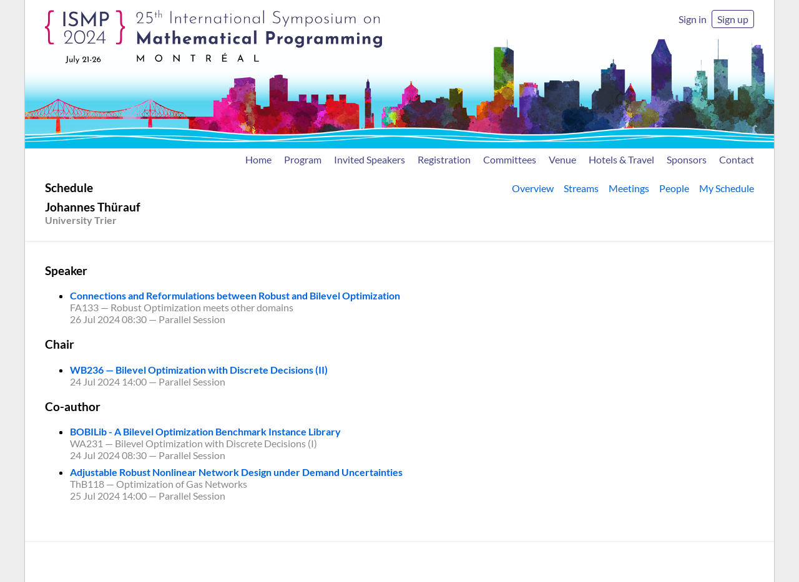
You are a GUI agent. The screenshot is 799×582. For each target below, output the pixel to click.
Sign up (732, 19)
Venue (562, 159)
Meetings (629, 188)
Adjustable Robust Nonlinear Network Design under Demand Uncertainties (236, 472)
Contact (736, 159)
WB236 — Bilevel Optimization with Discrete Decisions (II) (199, 370)
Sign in (693, 19)
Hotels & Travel (621, 159)
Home (258, 159)
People (674, 188)
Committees (509, 159)
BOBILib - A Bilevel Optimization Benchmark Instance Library (205, 431)
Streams (581, 188)
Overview (533, 188)
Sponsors (687, 159)
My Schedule (726, 188)
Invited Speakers (369, 159)
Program (302, 159)
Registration (444, 159)
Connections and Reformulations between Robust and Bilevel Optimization (235, 295)
